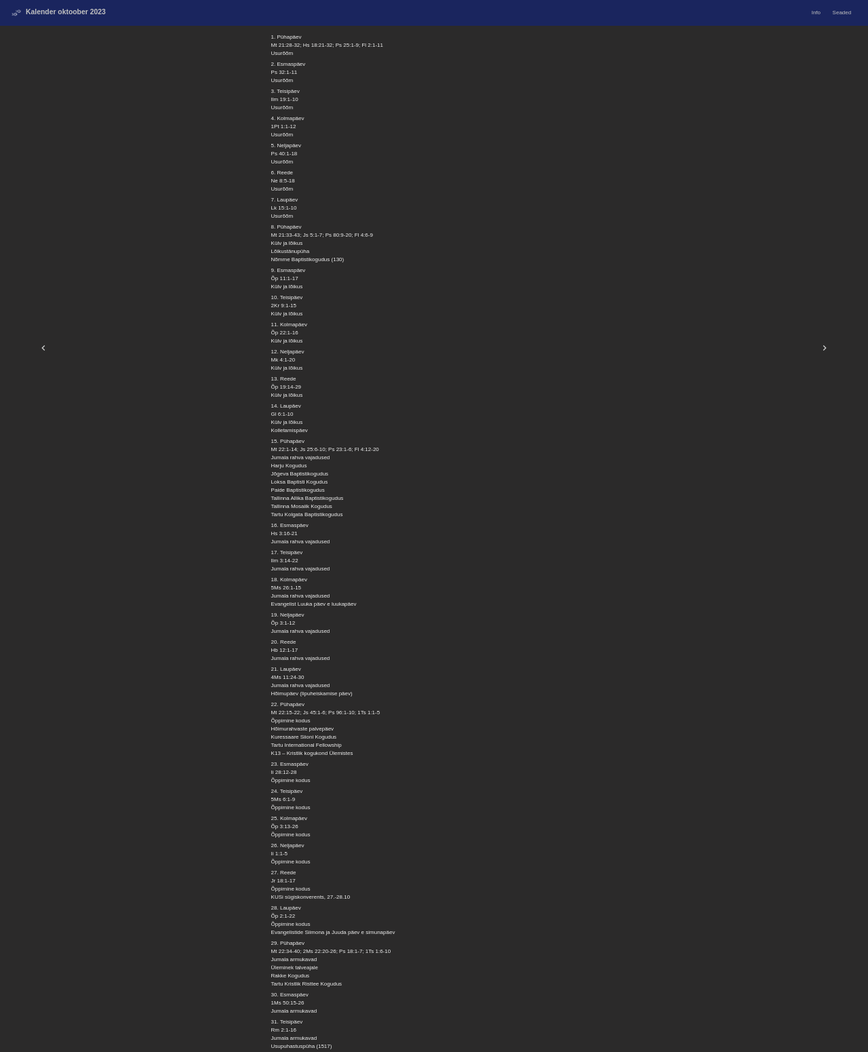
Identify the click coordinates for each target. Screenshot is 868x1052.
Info (816, 12)
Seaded (842, 12)
